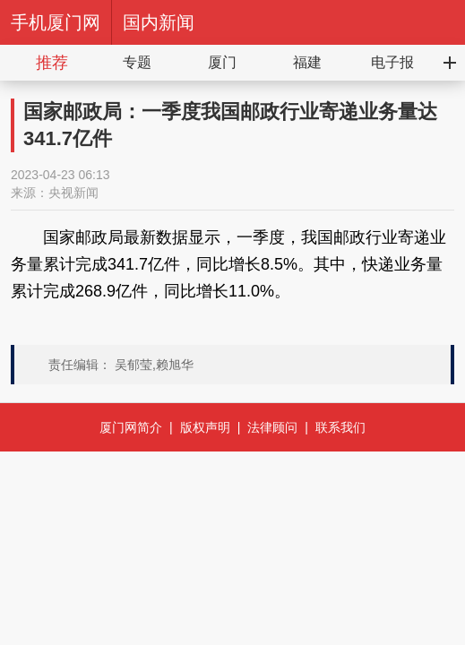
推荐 (52, 63)
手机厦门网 (55, 22)
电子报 (392, 62)
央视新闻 (73, 192)
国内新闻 (158, 22)
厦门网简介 (130, 427)
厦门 (222, 62)
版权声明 (205, 427)
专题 (137, 62)
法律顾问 (272, 427)
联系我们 (340, 427)
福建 (307, 62)
